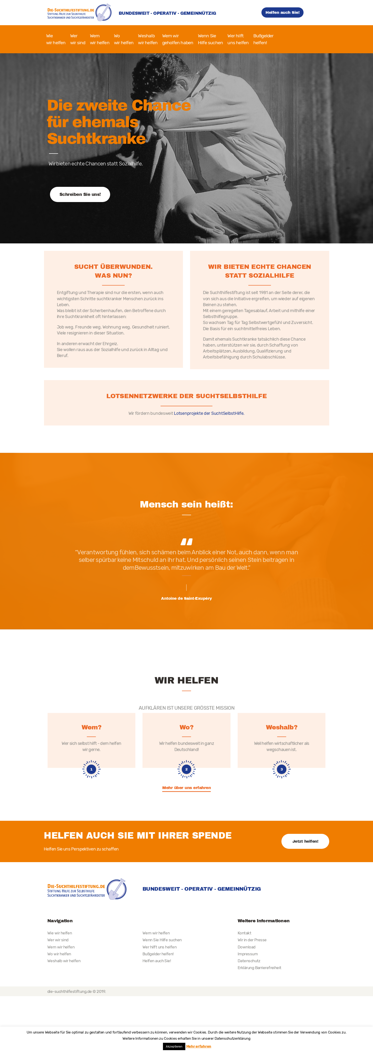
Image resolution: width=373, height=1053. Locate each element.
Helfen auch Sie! (156, 960)
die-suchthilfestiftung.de (69, 991)
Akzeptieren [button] (174, 1046)
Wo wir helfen (59, 954)
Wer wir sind (57, 939)
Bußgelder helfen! (158, 954)
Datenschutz (249, 960)
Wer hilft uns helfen (159, 947)
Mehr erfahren (198, 1046)
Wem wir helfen (60, 947)
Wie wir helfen (59, 933)
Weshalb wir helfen (63, 960)
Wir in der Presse (252, 939)
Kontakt (244, 933)
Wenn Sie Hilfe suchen (162, 939)
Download (246, 947)
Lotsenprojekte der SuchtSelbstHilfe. (209, 465)
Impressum (248, 954)
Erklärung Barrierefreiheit (259, 967)
